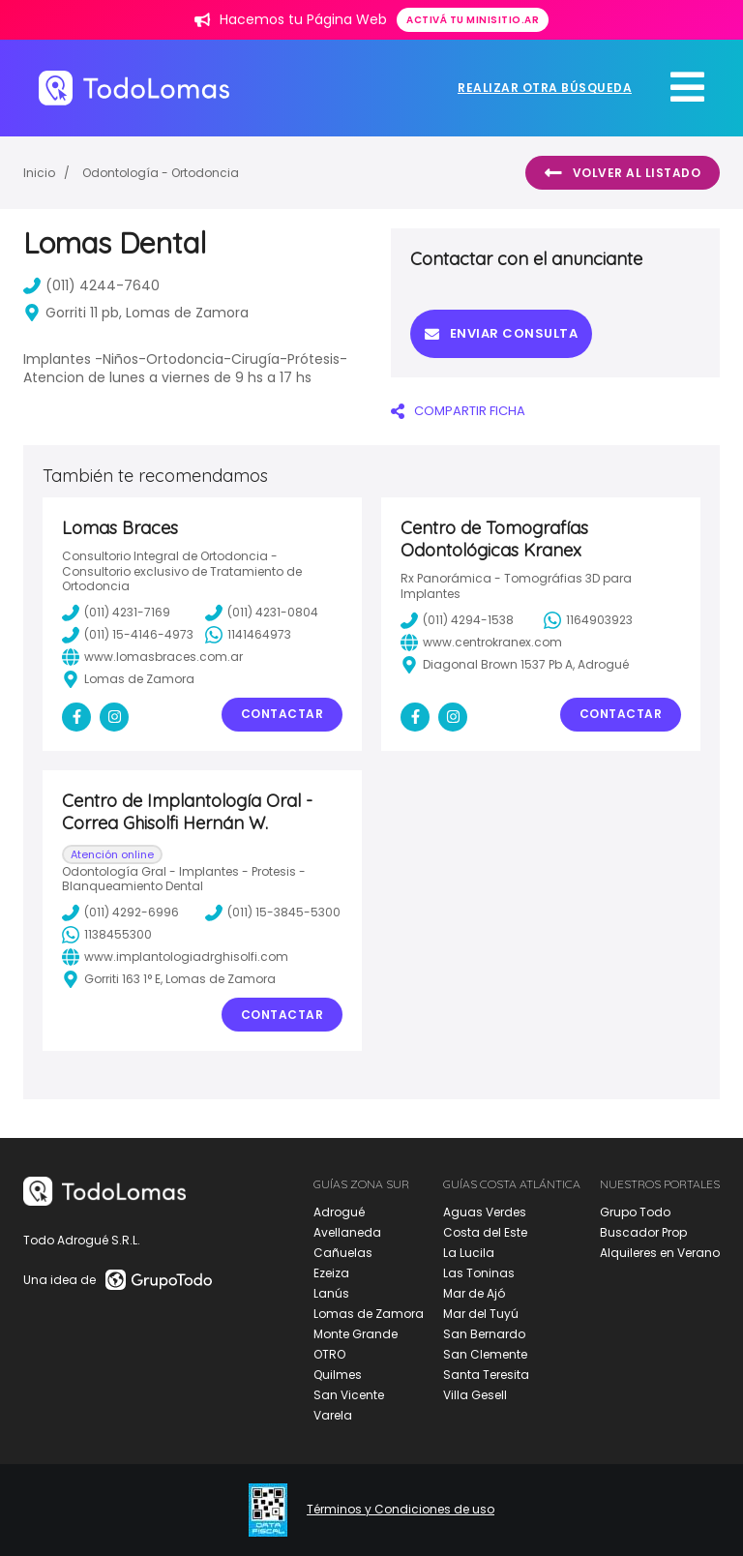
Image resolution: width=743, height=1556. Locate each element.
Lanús (331, 1293)
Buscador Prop (643, 1232)
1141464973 (248, 634)
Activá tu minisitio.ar (472, 20)
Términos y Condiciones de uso (400, 1509)
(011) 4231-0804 (261, 612)
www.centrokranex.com (481, 642)
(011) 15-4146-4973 (127, 634)
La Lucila (468, 1252)
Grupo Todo (635, 1212)
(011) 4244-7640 (91, 285)
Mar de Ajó (474, 1293)
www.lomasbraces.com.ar (152, 657)
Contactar (282, 713)
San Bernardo (484, 1334)
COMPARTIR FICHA (458, 411)
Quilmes (337, 1374)
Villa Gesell (475, 1395)
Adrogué (339, 1212)
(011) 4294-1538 (457, 620)
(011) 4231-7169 (116, 612)
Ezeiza (331, 1273)
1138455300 (107, 934)
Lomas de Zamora (368, 1313)
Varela (332, 1415)
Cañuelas (342, 1252)
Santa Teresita (486, 1374)
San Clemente (485, 1354)
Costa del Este (485, 1232)
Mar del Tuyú (481, 1313)
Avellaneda (347, 1232)
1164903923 (588, 620)
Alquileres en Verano (660, 1252)
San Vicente (348, 1395)
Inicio (39, 173)
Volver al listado (622, 173)
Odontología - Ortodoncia (160, 173)
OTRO (329, 1354)
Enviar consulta (501, 333)
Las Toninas (479, 1273)
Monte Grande (355, 1334)
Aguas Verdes (484, 1212)
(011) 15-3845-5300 (273, 912)
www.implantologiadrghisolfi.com (175, 957)
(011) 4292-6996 (120, 912)
